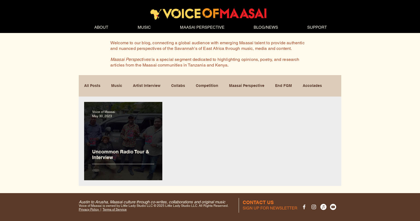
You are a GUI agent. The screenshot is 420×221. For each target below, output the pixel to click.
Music (116, 85)
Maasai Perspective (246, 85)
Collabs (178, 85)
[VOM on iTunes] (323, 207)
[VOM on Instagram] (314, 207)
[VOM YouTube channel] (333, 207)
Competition (207, 85)
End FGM (283, 85)
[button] (270, 208)
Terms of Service (115, 209)
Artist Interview (146, 85)
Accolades (312, 85)
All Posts (92, 85)
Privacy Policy (89, 209)
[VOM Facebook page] (304, 207)
